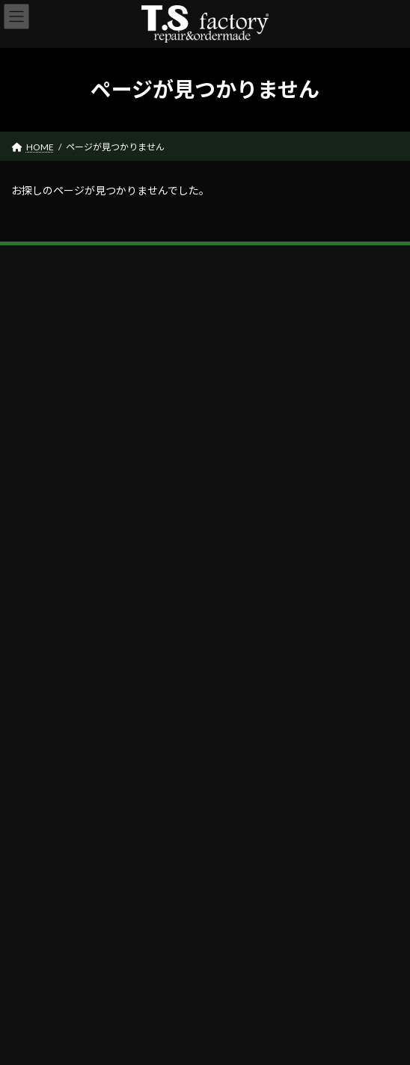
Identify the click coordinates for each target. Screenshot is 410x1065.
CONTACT (41, 770)
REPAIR (34, 721)
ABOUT (36, 672)
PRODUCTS (43, 696)
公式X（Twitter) (52, 796)
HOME (34, 648)
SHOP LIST (41, 746)
